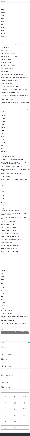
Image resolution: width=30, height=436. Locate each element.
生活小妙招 (3, 329)
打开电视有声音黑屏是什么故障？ (4, 380)
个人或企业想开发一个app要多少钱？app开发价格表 (6, 366)
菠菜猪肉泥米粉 (15, 408)
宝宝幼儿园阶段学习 (15, 426)
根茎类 (5, 422)
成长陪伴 (15, 427)
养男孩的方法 (24, 415)
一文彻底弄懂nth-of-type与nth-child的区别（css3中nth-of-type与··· (7, 382)
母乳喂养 (5, 403)
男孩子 (15, 409)
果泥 (24, 422)
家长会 (15, 421)
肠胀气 (24, 402)
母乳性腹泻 (5, 396)
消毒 (5, 414)
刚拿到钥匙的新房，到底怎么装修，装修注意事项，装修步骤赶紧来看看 (22, 331)
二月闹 (24, 391)
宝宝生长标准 (24, 396)
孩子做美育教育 (5, 426)
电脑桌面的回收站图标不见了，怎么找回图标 (5, 352)
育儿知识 (5, 402)
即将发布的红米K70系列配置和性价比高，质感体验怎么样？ (7, 375)
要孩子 (5, 421)
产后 (24, 397)
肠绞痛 (15, 402)
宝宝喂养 (5, 391)
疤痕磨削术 (5, 428)
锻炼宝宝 (5, 427)
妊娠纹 (15, 397)
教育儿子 (5, 409)
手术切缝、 (24, 428)
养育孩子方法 (24, 408)
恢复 (24, 414)
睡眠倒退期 (5, 420)
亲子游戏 (5, 397)
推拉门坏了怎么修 (17, 336)
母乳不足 (15, 403)
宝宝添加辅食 (15, 422)
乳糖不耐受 (15, 396)
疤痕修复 (24, 427)
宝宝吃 (24, 421)
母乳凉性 (24, 403)
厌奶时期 (24, 420)
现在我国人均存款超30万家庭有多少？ (6, 336)
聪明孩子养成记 (15, 415)
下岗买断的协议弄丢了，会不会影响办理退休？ (5, 361)
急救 (24, 426)
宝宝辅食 (5, 408)
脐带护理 (5, 415)
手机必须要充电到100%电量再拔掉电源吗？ (5, 359)
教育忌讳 (24, 409)
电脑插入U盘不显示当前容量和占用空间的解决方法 (6, 354)
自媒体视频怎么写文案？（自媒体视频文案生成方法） (6, 387)
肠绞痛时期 (15, 420)
